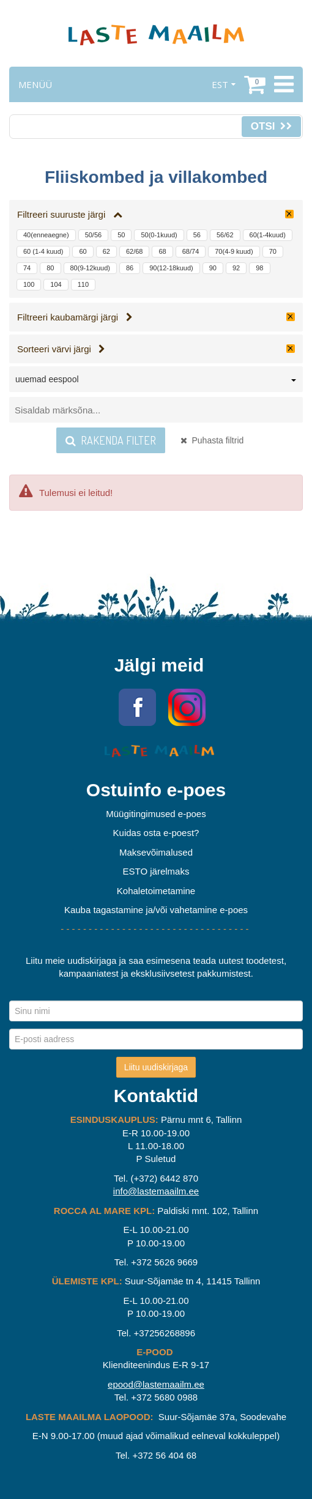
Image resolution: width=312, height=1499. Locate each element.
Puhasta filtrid (212, 440)
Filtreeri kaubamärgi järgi (75, 317)
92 (236, 268)
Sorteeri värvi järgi (61, 349)
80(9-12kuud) (90, 268)
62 (106, 251)
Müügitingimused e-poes (156, 814)
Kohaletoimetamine (156, 891)
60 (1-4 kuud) (43, 251)
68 (162, 251)
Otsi (271, 126)
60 (82, 251)
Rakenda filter (110, 440)
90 (213, 268)
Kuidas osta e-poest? (156, 832)
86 (129, 268)
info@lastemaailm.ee (156, 1191)
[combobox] (156, 381)
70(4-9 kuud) (234, 251)
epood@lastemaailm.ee (156, 1384)
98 (259, 268)
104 (55, 284)
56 (197, 235)
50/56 (93, 235)
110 (83, 284)
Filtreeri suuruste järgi (69, 214)
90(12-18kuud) (171, 268)
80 (50, 268)
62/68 (134, 251)
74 (27, 268)
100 (28, 284)
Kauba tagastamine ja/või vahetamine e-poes (156, 910)
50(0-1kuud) (159, 235)
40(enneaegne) (46, 235)
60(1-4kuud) (268, 235)
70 (273, 251)
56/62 (225, 235)
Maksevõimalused (156, 852)
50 (121, 235)
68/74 (190, 251)
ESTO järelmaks (156, 871)
